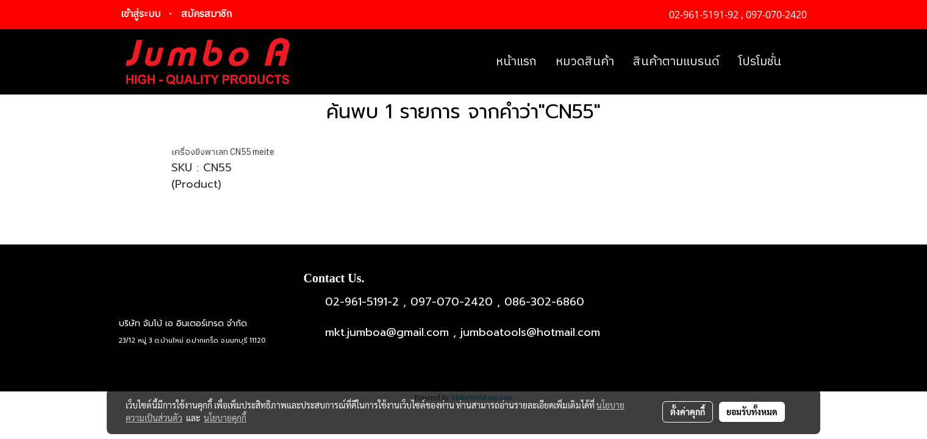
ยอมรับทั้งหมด (752, 411)
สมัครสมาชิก (206, 14)
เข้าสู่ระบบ (140, 14)
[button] (801, 62)
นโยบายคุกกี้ (225, 417)
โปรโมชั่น (760, 62)
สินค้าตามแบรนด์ (676, 62)
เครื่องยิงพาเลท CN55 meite (222, 152)
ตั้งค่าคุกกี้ (687, 411)
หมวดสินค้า (585, 62)
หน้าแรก (516, 62)
